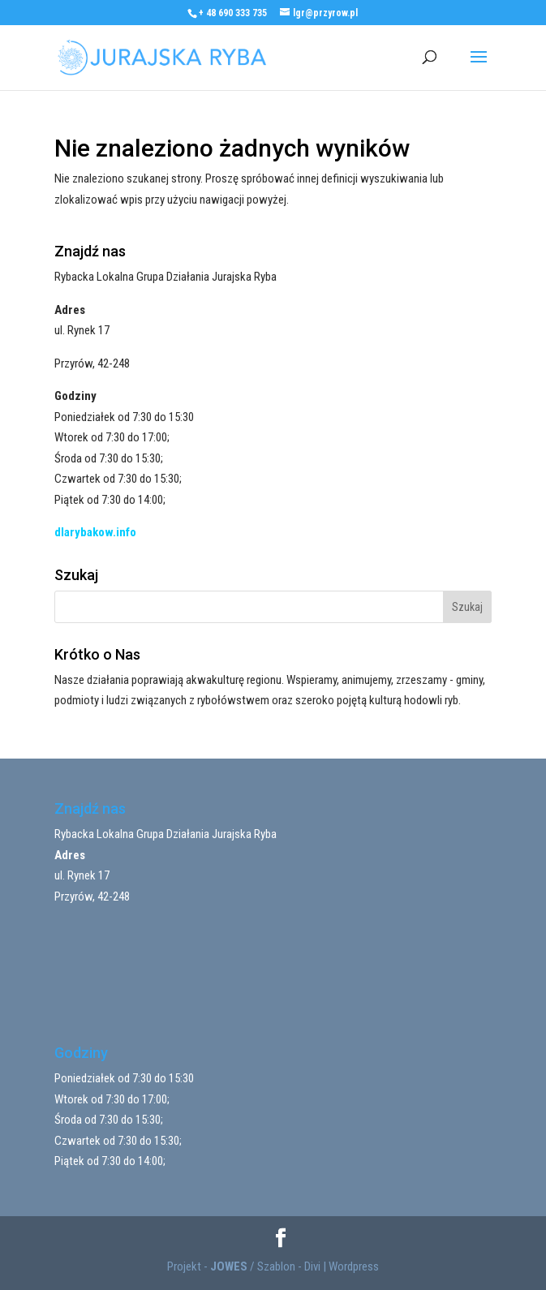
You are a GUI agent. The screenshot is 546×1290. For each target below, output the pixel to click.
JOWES (228, 1266)
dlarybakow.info (95, 532)
